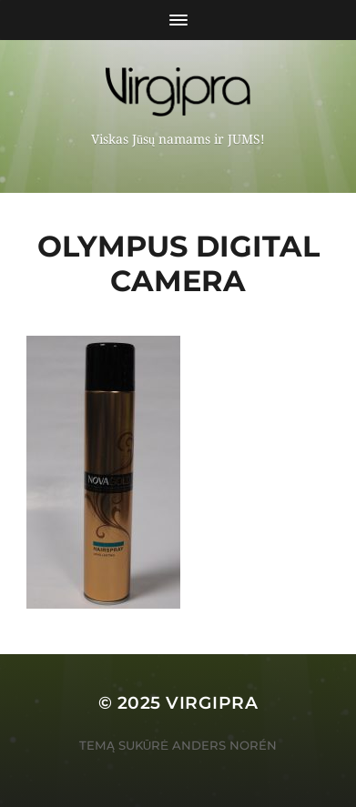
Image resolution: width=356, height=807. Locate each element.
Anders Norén (224, 745)
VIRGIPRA (212, 702)
